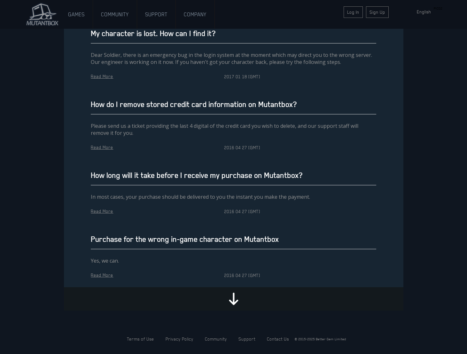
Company (195, 14)
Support (156, 14)
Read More (102, 76)
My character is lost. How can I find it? (153, 33)
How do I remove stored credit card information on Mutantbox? (194, 104)
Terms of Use (140, 339)
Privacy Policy (179, 339)
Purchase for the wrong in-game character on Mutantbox (185, 239)
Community (115, 14)
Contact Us (278, 339)
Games (76, 14)
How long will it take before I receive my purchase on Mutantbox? (196, 175)
